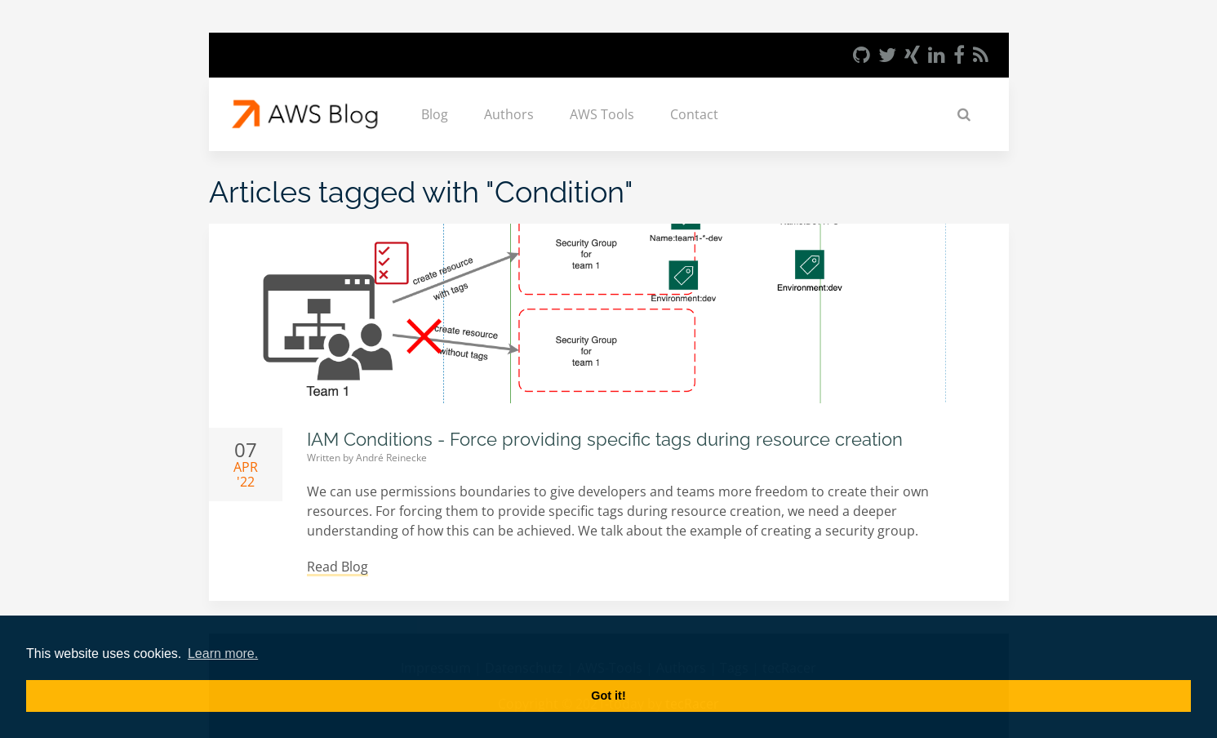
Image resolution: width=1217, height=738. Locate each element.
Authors (509, 114)
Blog (434, 114)
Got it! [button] (608, 695)
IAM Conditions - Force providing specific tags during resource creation (605, 439)
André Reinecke (391, 458)
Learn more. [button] (223, 653)
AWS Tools (602, 114)
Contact (694, 114)
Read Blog (337, 567)
